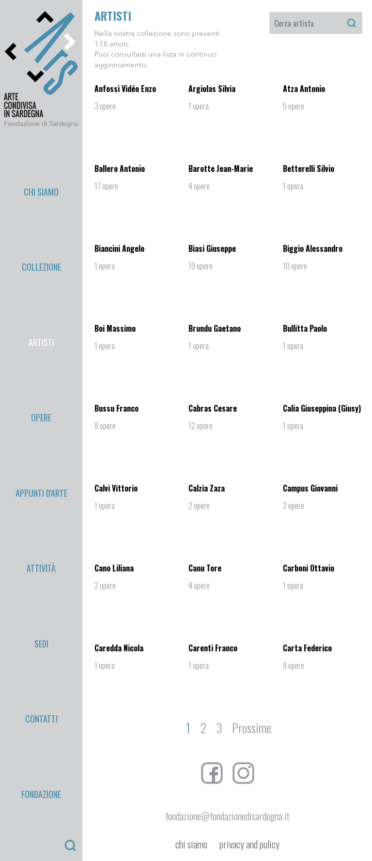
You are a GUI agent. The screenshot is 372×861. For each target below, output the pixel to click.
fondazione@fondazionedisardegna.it (227, 816)
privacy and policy (249, 844)
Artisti (41, 206)
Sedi (41, 294)
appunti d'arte (41, 250)
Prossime (251, 728)
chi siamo (191, 844)
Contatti (41, 315)
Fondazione (41, 337)
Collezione (41, 185)
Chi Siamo (41, 163)
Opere (41, 228)
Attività (41, 272)
